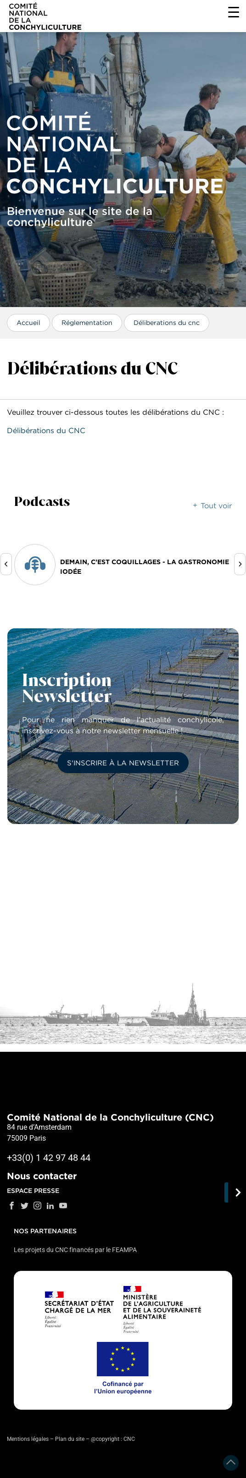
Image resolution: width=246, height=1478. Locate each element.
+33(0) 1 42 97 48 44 (48, 1157)
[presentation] (6, 564)
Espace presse (33, 1191)
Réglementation (87, 323)
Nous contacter (42, 1176)
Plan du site (69, 1439)
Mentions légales (28, 1439)
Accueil (28, 323)
